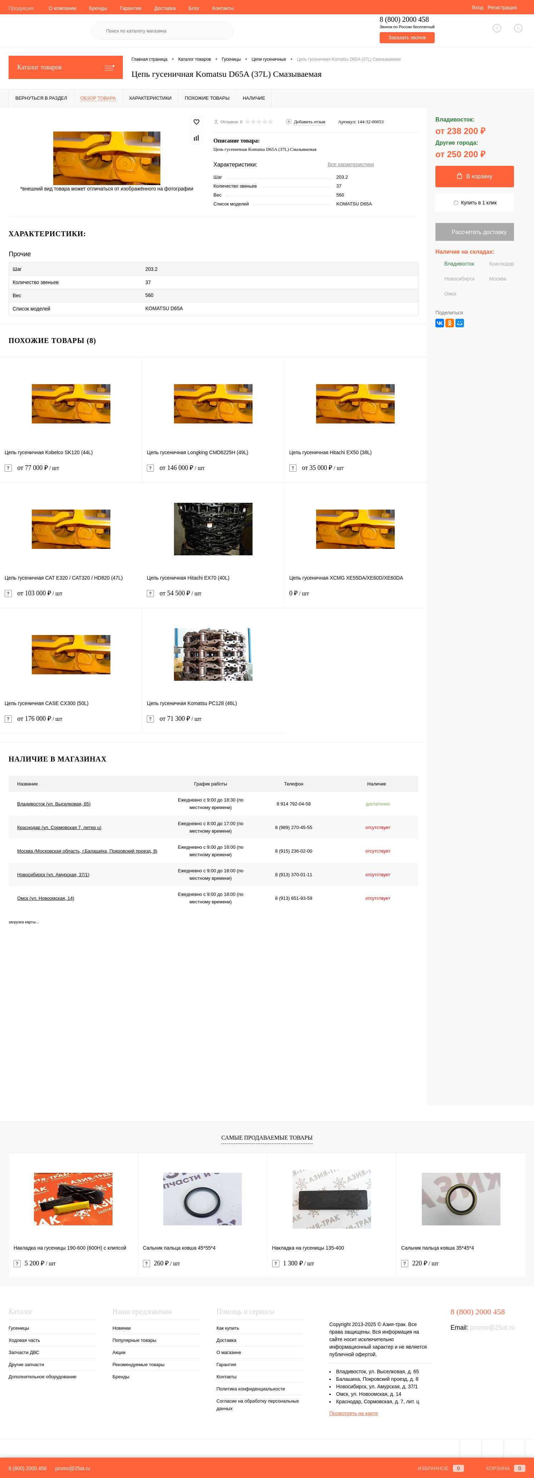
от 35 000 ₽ (355, 470)
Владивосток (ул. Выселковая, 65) (54, 801)
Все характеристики (351, 164)
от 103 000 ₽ (71, 595)
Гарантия (226, 1362)
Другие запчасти (26, 1362)
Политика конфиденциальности (250, 1386)
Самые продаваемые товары (267, 1135)
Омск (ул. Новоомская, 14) (45, 895)
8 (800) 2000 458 (28, 1468)
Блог (194, 8)
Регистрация (502, 7)
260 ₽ (161, 1261)
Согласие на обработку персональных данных (257, 1402)
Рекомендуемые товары (139, 1362)
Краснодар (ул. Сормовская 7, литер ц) (59, 824)
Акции (119, 1350)
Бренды (98, 8)
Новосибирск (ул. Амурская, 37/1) (53, 871)
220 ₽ (419, 1261)
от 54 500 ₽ (213, 595)
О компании (62, 8)
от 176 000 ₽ (71, 721)
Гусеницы (19, 1325)
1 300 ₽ (293, 1261)
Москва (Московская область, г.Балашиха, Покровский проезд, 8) (87, 848)
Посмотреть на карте (353, 1411)
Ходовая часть (24, 1337)
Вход (477, 7)
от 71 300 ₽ (213, 721)
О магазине (228, 1350)
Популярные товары (134, 1337)
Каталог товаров (65, 67)
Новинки (122, 1325)
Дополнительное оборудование (42, 1374)
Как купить (227, 1325)
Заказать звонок (407, 37)
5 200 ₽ (35, 1261)
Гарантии (130, 8)
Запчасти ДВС (24, 1350)
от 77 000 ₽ (71, 470)
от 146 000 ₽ (213, 470)
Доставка (165, 8)
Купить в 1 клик (475, 203)
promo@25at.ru (492, 1325)
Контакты (223, 8)
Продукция (21, 8)
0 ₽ (355, 595)
